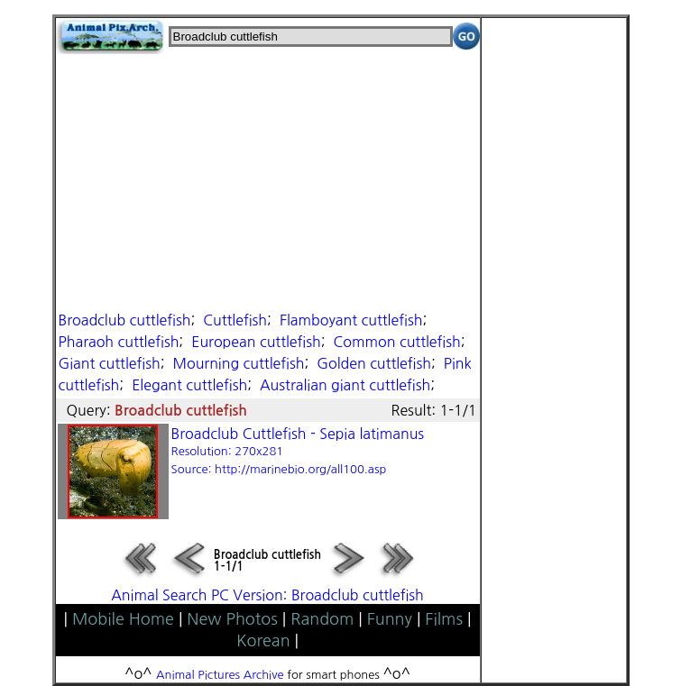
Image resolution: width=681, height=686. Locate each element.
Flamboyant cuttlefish (351, 320)
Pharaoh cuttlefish (119, 341)
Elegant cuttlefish (189, 385)
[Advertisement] (268, 180)
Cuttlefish (235, 320)
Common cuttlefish (397, 341)
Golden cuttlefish (374, 363)
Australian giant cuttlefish (345, 385)
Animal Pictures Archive (220, 675)
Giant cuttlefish (110, 363)
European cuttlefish (256, 341)
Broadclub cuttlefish (125, 320)
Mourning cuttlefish (238, 363)
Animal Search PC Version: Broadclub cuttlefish (267, 595)
